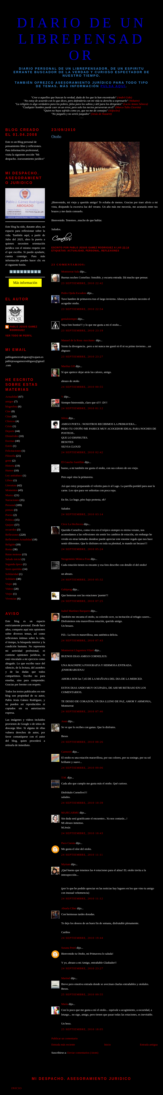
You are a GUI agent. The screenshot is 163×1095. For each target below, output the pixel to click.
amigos (9, 401)
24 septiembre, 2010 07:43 (82, 640)
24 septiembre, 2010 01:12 (82, 408)
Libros (9, 480)
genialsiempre (69, 318)
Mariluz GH (68, 366)
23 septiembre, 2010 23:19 (82, 330)
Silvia (64, 418)
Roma (8, 549)
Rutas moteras (13, 554)
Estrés (8, 446)
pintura (9, 509)
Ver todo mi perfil (18, 335)
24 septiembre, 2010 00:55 (82, 386)
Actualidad (75, 250)
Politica (9, 519)
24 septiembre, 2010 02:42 (82, 452)
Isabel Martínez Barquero (75, 610)
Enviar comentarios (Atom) (82, 1052)
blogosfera (11, 406)
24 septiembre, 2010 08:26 (82, 741)
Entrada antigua (149, 1044)
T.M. (64, 777)
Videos (9, 588)
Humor (9, 470)
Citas (8, 416)
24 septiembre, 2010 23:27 (82, 968)
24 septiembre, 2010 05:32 (82, 579)
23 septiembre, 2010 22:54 (82, 309)
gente (8, 460)
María (64, 1004)
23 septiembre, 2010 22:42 (82, 283)
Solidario (10, 578)
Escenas (9, 440)
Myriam (65, 864)
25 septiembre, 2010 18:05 (82, 1029)
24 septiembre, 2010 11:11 (82, 854)
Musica (9, 495)
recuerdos (10, 529)
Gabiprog (66, 589)
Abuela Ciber (68, 908)
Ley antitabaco (13, 475)
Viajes (8, 584)
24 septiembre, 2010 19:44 (82, 937)
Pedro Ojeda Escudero (73, 293)
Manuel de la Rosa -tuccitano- (78, 340)
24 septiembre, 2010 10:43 (82, 833)
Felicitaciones (13, 450)
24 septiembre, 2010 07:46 (82, 711)
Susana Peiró (68, 947)
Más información (25, 283)
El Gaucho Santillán (72, 462)
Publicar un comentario (64, 1038)
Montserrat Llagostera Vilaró (77, 650)
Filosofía (10, 455)
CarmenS (66, 751)
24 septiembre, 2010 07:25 (82, 601)
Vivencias (10, 598)
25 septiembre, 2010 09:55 (82, 994)
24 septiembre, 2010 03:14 (82, 514)
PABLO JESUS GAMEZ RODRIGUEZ (23, 328)
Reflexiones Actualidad (18, 539)
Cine (8, 411)
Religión (10, 544)
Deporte (9, 431)
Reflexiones (110, 250)
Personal (93, 250)
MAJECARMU (70, 812)
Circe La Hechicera (72, 524)
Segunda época (13, 564)
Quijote (9, 524)
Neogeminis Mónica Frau (75, 559)
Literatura (10, 485)
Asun (64, 721)
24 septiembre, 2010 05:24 (82, 549)
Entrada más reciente (63, 1044)
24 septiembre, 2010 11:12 (82, 898)
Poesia (9, 515)
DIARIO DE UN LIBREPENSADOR (81, 39)
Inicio (107, 1044)
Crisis (8, 426)
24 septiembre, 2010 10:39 (82, 802)
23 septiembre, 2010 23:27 (82, 356)
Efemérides (11, 436)
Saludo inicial (13, 559)
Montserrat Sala (70, 271)
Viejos (8, 593)
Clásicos (10, 421)
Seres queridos (13, 569)
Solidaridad (11, 574)
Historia (9, 465)
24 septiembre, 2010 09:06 (82, 767)
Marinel (65, 978)
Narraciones (12, 500)
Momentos (11, 490)
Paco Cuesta (68, 843)
